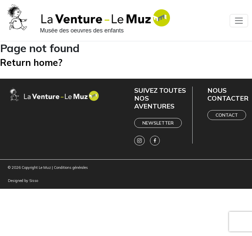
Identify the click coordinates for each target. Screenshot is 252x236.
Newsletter (158, 123)
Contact (227, 115)
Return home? (31, 62)
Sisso (33, 180)
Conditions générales (71, 167)
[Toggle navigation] (239, 20)
